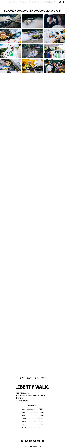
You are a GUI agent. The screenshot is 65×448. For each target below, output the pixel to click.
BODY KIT (10, 2)
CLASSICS (20, 2)
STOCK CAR (15, 2)
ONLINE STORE (26, 2)
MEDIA (33, 2)
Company (37, 2)
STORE (37, 378)
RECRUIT (53, 2)
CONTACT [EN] (48, 2)
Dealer (42, 2)
